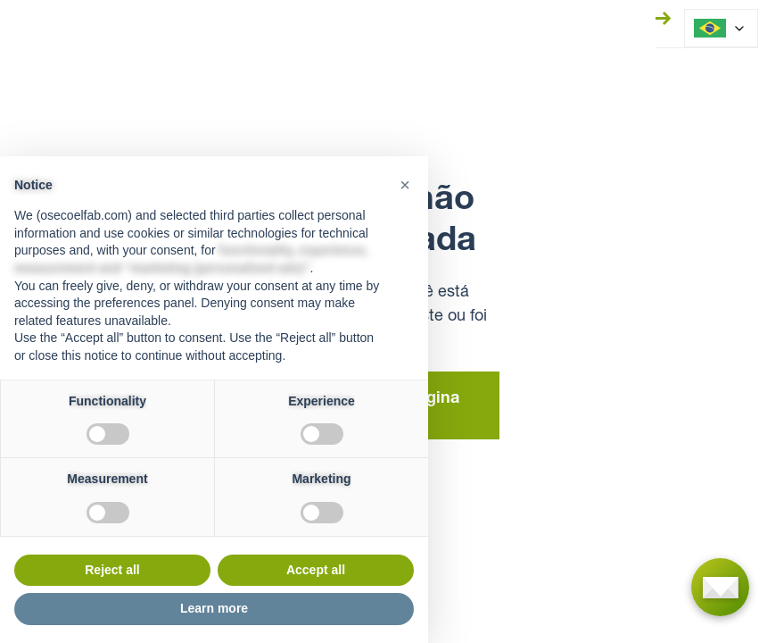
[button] (405, 185)
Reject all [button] (112, 570)
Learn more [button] (214, 608)
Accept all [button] (315, 570)
